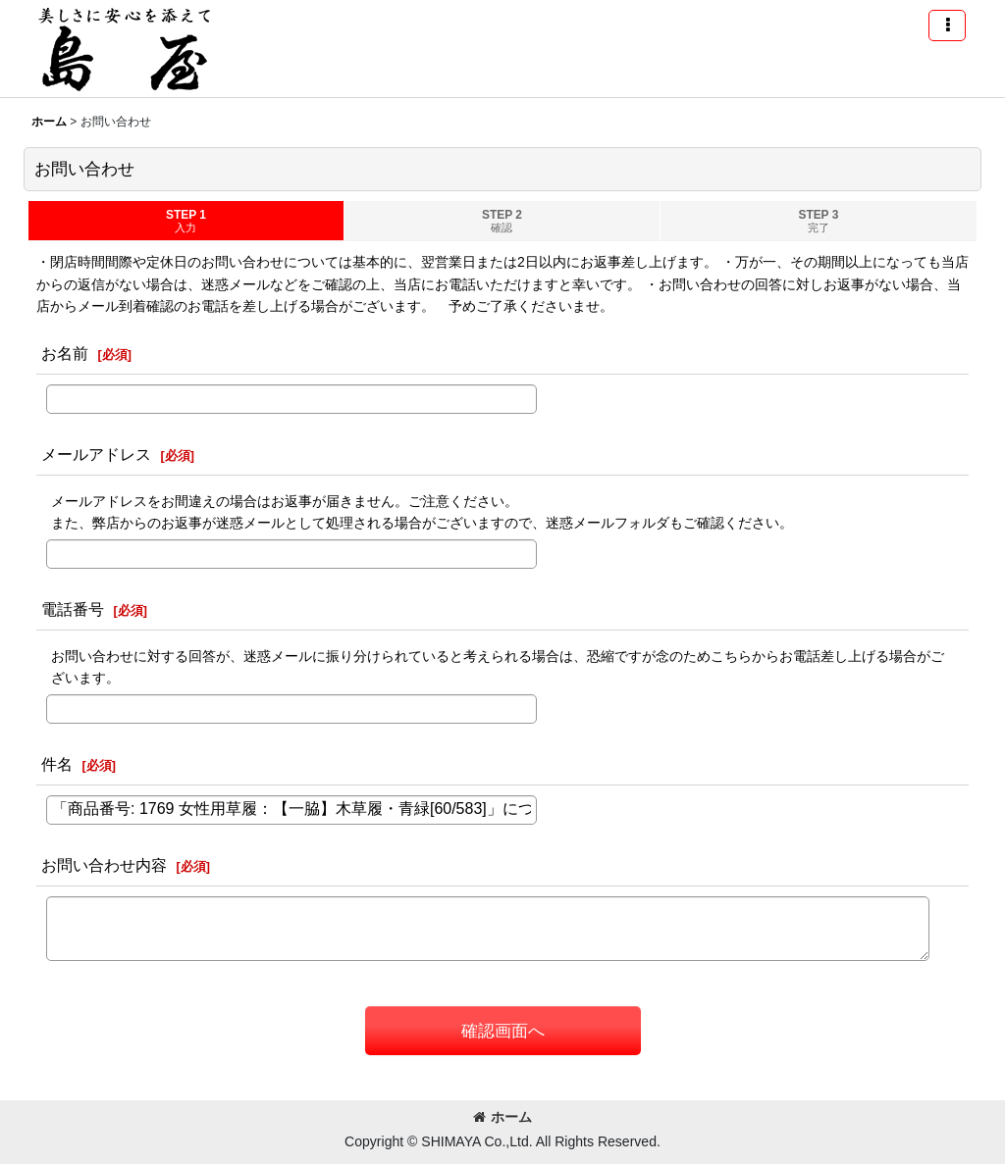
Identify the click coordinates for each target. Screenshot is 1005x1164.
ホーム (502, 1117)
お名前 (64, 353)
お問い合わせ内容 (104, 865)
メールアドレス (96, 454)
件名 (57, 764)
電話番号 (72, 609)
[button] (947, 25)
